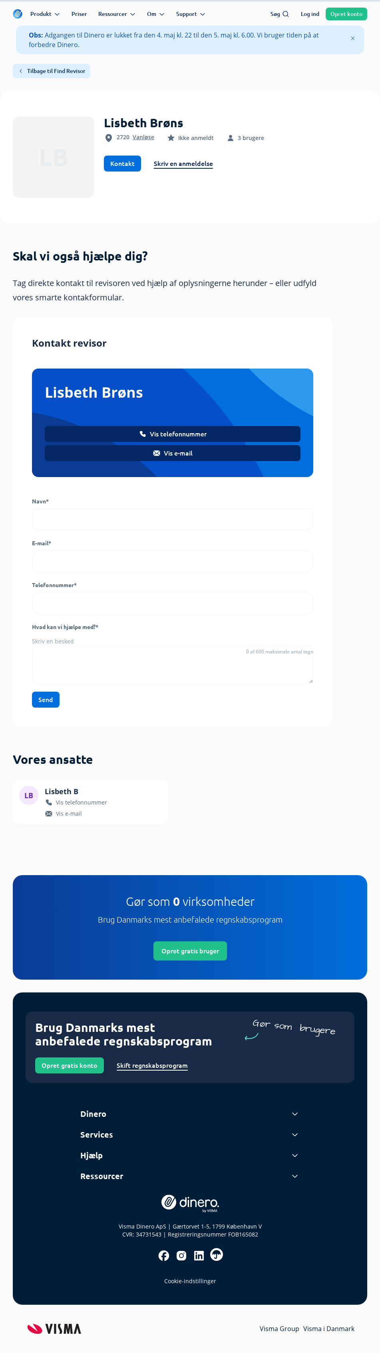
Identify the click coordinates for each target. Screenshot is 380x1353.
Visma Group (279, 1328)
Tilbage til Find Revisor (52, 71)
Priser (79, 14)
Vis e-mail (173, 453)
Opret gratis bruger (190, 951)
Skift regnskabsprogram (152, 1065)
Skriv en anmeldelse (183, 163)
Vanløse (143, 137)
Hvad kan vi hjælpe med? (65, 627)
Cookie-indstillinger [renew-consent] (190, 1281)
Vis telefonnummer (173, 434)
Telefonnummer (54, 585)
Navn (40, 501)
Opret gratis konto (69, 1065)
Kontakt (122, 163)
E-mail (41, 543)
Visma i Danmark (328, 1328)
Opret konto (346, 14)
